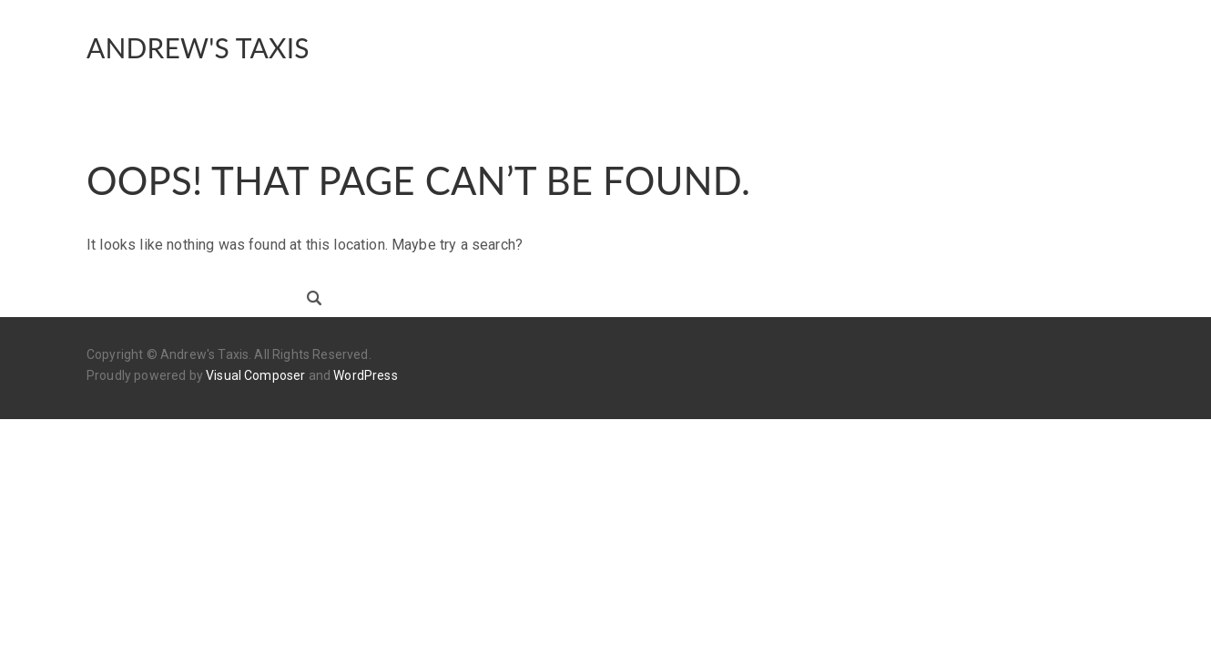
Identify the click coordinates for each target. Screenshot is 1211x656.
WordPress (365, 375)
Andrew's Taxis (198, 47)
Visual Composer (255, 375)
